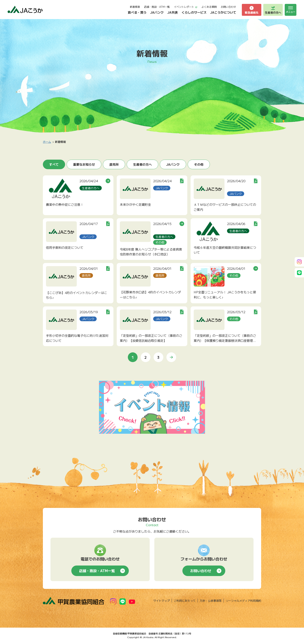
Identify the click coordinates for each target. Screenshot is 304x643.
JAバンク (157, 12)
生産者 (273, 9)
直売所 (114, 164)
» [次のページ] (171, 357)
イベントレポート (185, 7)
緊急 (251, 9)
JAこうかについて (223, 12)
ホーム (47, 142)
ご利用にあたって (185, 601)
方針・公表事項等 (211, 601)
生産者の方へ (142, 164)
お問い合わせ (228, 7)
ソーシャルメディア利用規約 (243, 601)
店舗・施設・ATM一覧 (157, 7)
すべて (54, 164)
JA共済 (172, 12)
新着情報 (135, 7)
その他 (198, 164)
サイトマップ (161, 601)
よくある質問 (209, 7)
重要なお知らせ (84, 164)
